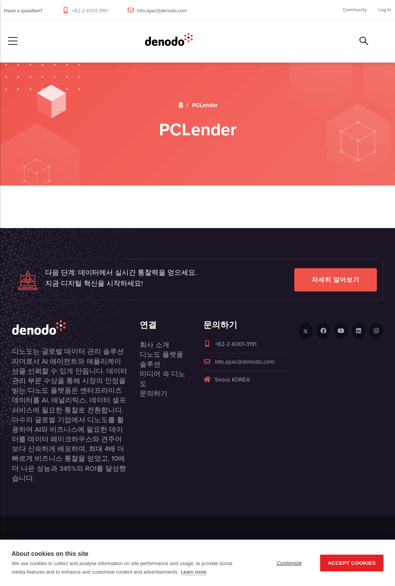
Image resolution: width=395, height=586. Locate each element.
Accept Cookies (352, 563)
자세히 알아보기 (336, 279)
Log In (384, 9)
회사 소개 (154, 345)
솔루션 (150, 364)
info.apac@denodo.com (162, 10)
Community (355, 9)
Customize (289, 563)
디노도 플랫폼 (161, 354)
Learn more (193, 572)
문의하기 (153, 393)
